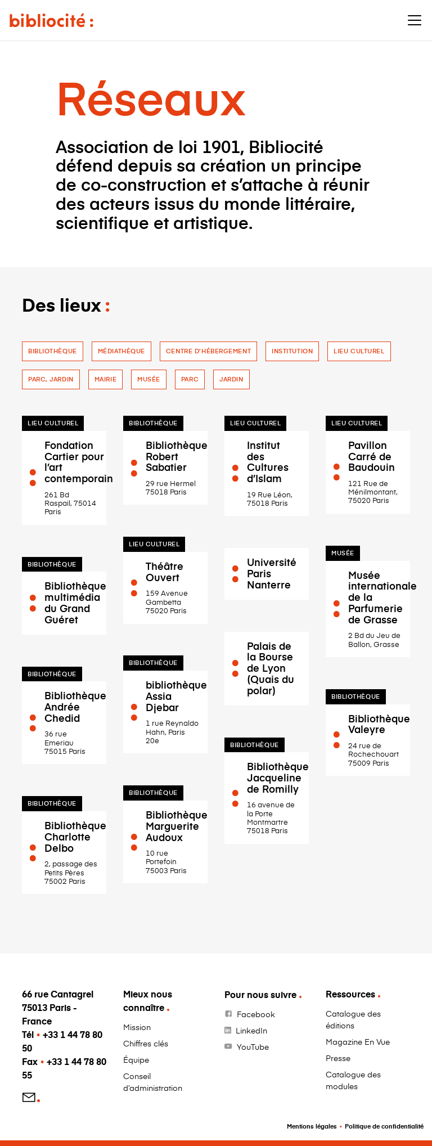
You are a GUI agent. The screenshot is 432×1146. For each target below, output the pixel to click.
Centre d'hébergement (208, 351)
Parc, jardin (51, 379)
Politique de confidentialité (384, 1126)
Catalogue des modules (353, 1080)
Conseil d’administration (152, 1082)
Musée (148, 379)
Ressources (350, 993)
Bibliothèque (52, 351)
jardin (231, 379)
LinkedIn (251, 1030)
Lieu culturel (359, 351)
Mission (137, 1027)
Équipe (136, 1059)
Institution (292, 351)
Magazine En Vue (358, 1041)
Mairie (105, 379)
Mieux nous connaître (147, 1000)
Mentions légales (312, 1126)
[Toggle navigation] (414, 20)
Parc (190, 379)
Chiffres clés (145, 1043)
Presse (338, 1058)
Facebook (256, 1014)
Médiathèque (121, 351)
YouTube (253, 1046)
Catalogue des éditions (353, 1019)
